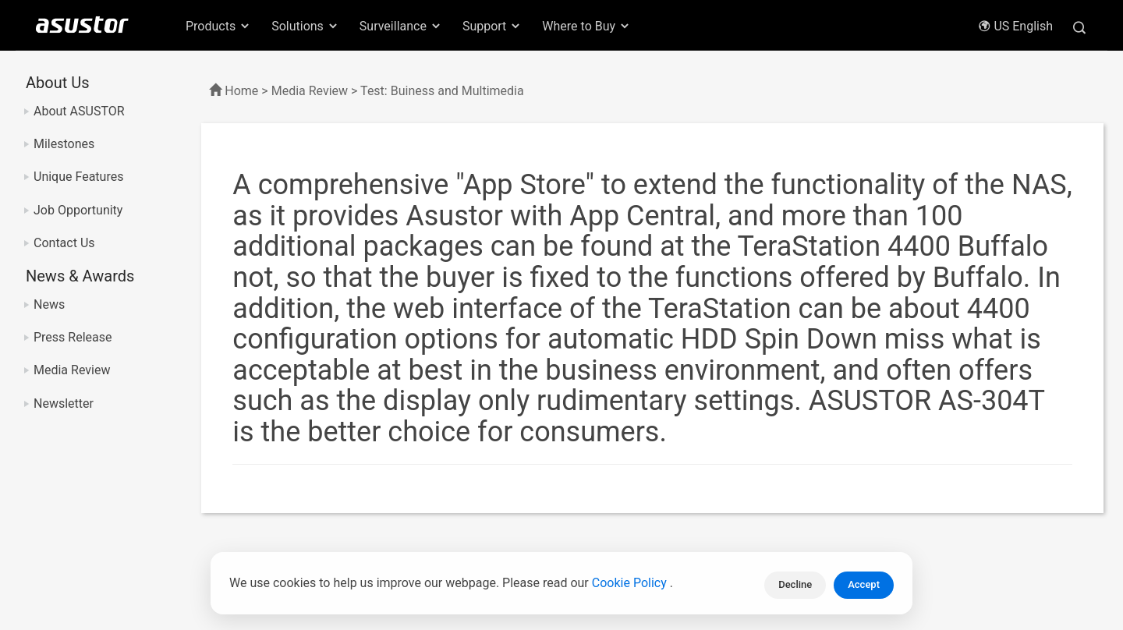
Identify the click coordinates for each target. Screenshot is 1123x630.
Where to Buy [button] (586, 26)
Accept (864, 584)
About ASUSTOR (79, 111)
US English (1015, 26)
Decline (795, 584)
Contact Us (64, 242)
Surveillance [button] (401, 26)
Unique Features (78, 176)
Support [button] (492, 26)
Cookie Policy (631, 585)
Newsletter (64, 403)
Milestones (64, 143)
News (49, 304)
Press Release (73, 337)
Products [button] (218, 26)
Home (241, 90)
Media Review (72, 370)
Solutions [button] (305, 26)
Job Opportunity (78, 210)
